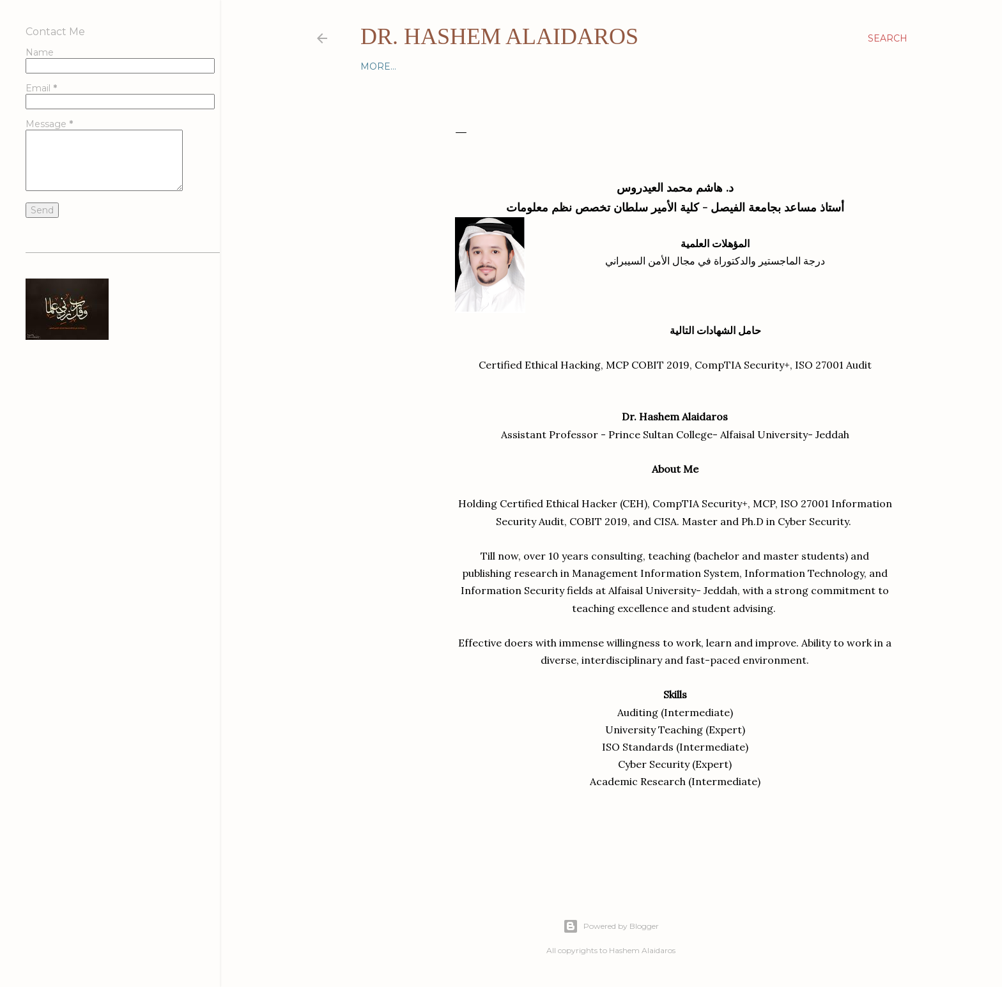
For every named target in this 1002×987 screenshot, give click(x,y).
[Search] (887, 38)
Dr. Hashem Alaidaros (499, 36)
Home (375, 66)
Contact (420, 66)
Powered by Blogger (611, 926)
